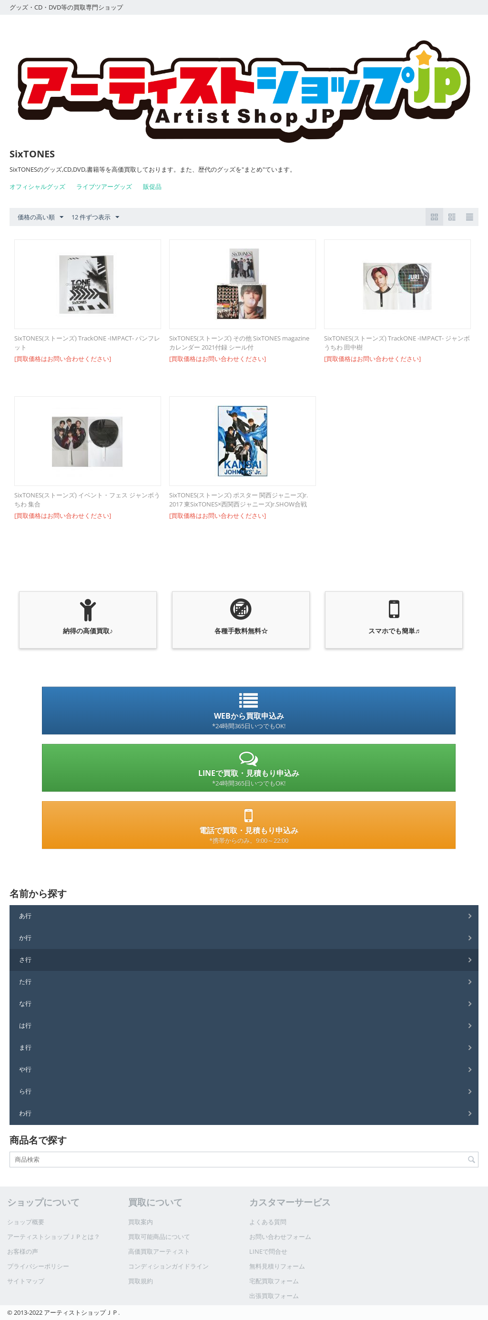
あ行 (25, 915)
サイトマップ (25, 1281)
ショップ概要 (25, 1221)
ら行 (25, 1091)
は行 (25, 1025)
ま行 (25, 1047)
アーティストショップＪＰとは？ (53, 1236)
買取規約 (140, 1281)
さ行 (25, 959)
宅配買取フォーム (274, 1281)
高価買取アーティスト (159, 1251)
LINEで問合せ (268, 1251)
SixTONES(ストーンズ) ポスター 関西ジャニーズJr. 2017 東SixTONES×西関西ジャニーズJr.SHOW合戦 (238, 499)
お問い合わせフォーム (280, 1236)
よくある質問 (267, 1221)
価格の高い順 (40, 217)
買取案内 (140, 1221)
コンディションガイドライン (168, 1266)
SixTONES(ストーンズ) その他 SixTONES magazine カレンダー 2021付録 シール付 (239, 342)
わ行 (25, 1113)
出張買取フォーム (274, 1295)
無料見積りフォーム (277, 1266)
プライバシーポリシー (38, 1266)
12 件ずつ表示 (95, 217)
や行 (25, 1069)
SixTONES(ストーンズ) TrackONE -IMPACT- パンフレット (87, 342)
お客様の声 (22, 1251)
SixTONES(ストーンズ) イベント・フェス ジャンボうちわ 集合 (87, 499)
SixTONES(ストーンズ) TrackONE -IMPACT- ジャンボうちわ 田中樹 (397, 342)
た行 (25, 981)
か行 (25, 937)
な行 (25, 1003)
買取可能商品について (159, 1236)
